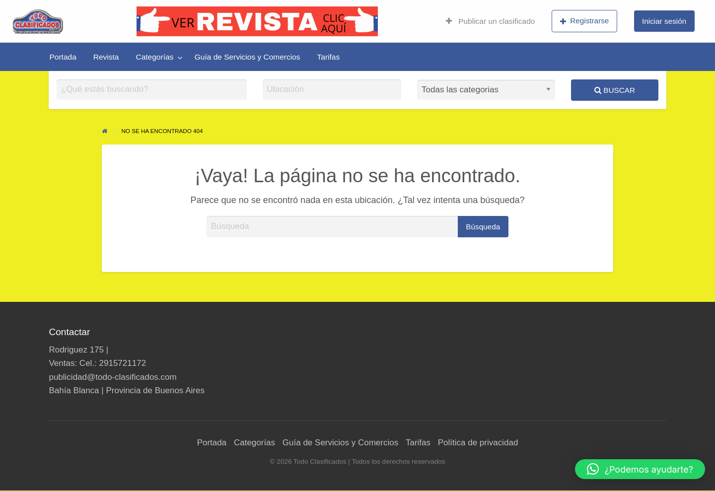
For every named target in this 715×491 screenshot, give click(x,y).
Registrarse (584, 20)
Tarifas (328, 57)
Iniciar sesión (664, 21)
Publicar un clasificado (490, 21)
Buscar (614, 90)
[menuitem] (490, 21)
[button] (640, 469)
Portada (63, 57)
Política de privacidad (478, 442)
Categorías (154, 57)
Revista (106, 57)
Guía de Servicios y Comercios (247, 57)
